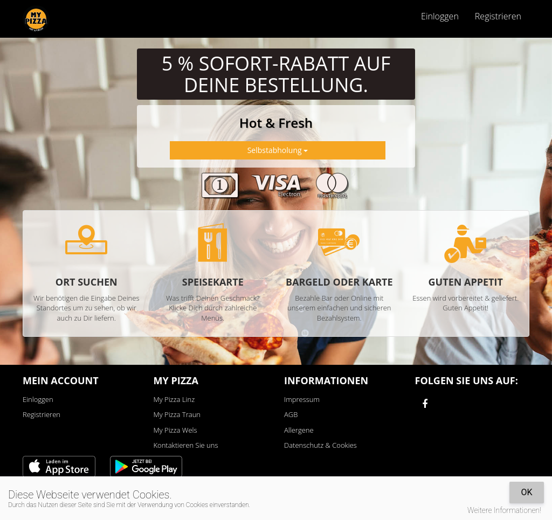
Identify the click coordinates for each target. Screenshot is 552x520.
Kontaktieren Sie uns (186, 445)
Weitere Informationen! (504, 510)
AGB (291, 414)
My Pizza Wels (175, 430)
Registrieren (498, 16)
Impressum (302, 399)
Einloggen (440, 16)
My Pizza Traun (177, 414)
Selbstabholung (277, 150)
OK (526, 492)
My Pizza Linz (174, 399)
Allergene (299, 430)
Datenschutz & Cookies (320, 445)
